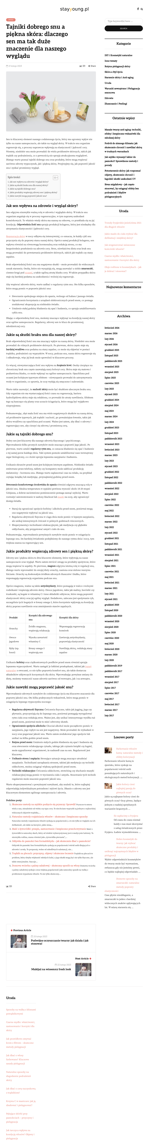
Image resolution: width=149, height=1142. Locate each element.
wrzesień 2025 (112, 366)
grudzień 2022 (112, 471)
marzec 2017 (111, 710)
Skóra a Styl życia (114, 72)
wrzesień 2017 (112, 676)
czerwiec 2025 (112, 383)
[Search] (124, 21)
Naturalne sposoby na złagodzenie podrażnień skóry (18, 1076)
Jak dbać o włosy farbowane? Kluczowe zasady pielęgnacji (17, 1059)
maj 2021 (109, 577)
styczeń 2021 (111, 599)
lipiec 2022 (110, 499)
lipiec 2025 (110, 377)
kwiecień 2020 (112, 649)
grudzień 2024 (112, 399)
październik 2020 (113, 615)
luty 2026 (109, 339)
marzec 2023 (111, 455)
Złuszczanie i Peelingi (116, 103)
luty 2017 (109, 715)
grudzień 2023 (112, 427)
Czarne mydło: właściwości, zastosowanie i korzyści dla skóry (20, 1026)
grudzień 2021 (112, 538)
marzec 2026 (111, 333)
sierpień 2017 (111, 682)
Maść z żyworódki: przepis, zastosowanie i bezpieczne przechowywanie (49, 828)
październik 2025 (113, 361)
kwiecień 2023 (112, 449)
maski (61, 497)
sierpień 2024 (111, 405)
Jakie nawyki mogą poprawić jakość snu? (28, 196)
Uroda (10, 20)
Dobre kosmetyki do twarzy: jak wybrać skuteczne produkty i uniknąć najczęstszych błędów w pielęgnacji (121, 847)
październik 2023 (113, 438)
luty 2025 (109, 388)
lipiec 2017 (110, 687)
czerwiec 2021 (112, 571)
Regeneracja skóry (15, 236)
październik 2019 (113, 665)
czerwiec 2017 (112, 693)
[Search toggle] (142, 9)
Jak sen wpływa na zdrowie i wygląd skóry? (29, 182)
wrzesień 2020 (112, 621)
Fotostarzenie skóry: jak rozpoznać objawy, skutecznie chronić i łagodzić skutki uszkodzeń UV (123, 174)
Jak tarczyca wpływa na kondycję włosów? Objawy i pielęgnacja (20, 1134)
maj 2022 (109, 510)
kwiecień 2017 (112, 704)
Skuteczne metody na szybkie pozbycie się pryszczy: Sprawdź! (44, 804)
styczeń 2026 (111, 344)
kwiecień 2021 (112, 582)
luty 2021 (109, 593)
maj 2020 (109, 643)
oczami (28, 272)
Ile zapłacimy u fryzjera (126, 815)
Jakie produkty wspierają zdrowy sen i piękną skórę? (33, 192)
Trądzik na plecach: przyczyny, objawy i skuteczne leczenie (42, 853)
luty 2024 (109, 422)
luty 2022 (109, 527)
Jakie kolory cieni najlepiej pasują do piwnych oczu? (125, 788)
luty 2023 (109, 460)
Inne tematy (111, 60)
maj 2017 (109, 699)
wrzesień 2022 (112, 488)
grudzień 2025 (112, 350)
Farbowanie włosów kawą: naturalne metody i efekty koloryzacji (129, 752)
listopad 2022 (111, 477)
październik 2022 (113, 483)
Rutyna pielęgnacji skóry (117, 66)
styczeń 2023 (111, 466)
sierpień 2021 (111, 560)
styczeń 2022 (111, 532)
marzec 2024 (111, 416)
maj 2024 (109, 411)
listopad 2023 (111, 433)
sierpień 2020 (111, 627)
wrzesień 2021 (112, 555)
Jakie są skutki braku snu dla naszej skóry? (29, 185)
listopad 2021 (111, 543)
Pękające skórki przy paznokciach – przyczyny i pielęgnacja (19, 1117)
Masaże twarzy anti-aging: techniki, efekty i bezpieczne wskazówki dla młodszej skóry (123, 133)
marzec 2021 (111, 588)
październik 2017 (113, 671)
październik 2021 (113, 549)
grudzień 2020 (112, 604)
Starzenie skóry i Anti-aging (119, 77)
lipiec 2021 (110, 566)
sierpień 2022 (111, 494)
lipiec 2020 (110, 632)
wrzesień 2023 (112, 444)
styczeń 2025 (111, 394)
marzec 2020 (111, 654)
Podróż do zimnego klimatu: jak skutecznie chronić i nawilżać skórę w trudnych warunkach (123, 147)
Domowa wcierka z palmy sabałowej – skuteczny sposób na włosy (46, 865)
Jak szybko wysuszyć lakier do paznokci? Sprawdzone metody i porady (121, 161)
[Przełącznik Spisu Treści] (54, 177)
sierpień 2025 (111, 372)
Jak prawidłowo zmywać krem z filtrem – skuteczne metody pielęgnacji (20, 1042)
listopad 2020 (111, 610)
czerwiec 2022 (112, 505)
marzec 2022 (111, 521)
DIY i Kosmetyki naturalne (118, 55)
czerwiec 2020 (112, 638)
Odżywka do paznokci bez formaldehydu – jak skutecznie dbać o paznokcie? (51, 841)
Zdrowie (109, 98)
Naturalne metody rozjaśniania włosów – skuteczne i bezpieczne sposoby (50, 816)
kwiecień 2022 (112, 516)
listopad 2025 (111, 355)
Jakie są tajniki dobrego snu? (23, 189)
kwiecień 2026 (112, 327)
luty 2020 (109, 660)
